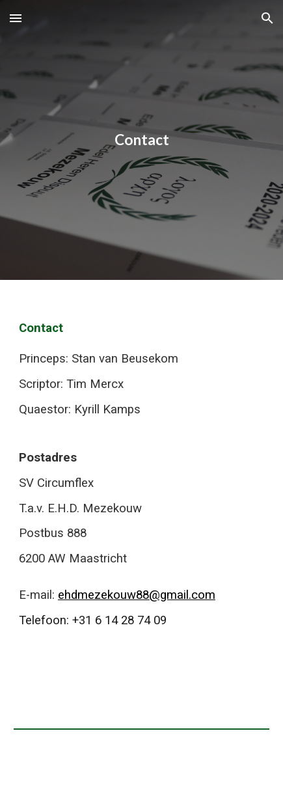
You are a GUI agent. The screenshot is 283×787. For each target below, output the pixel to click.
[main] (141, 140)
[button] (15, 18)
